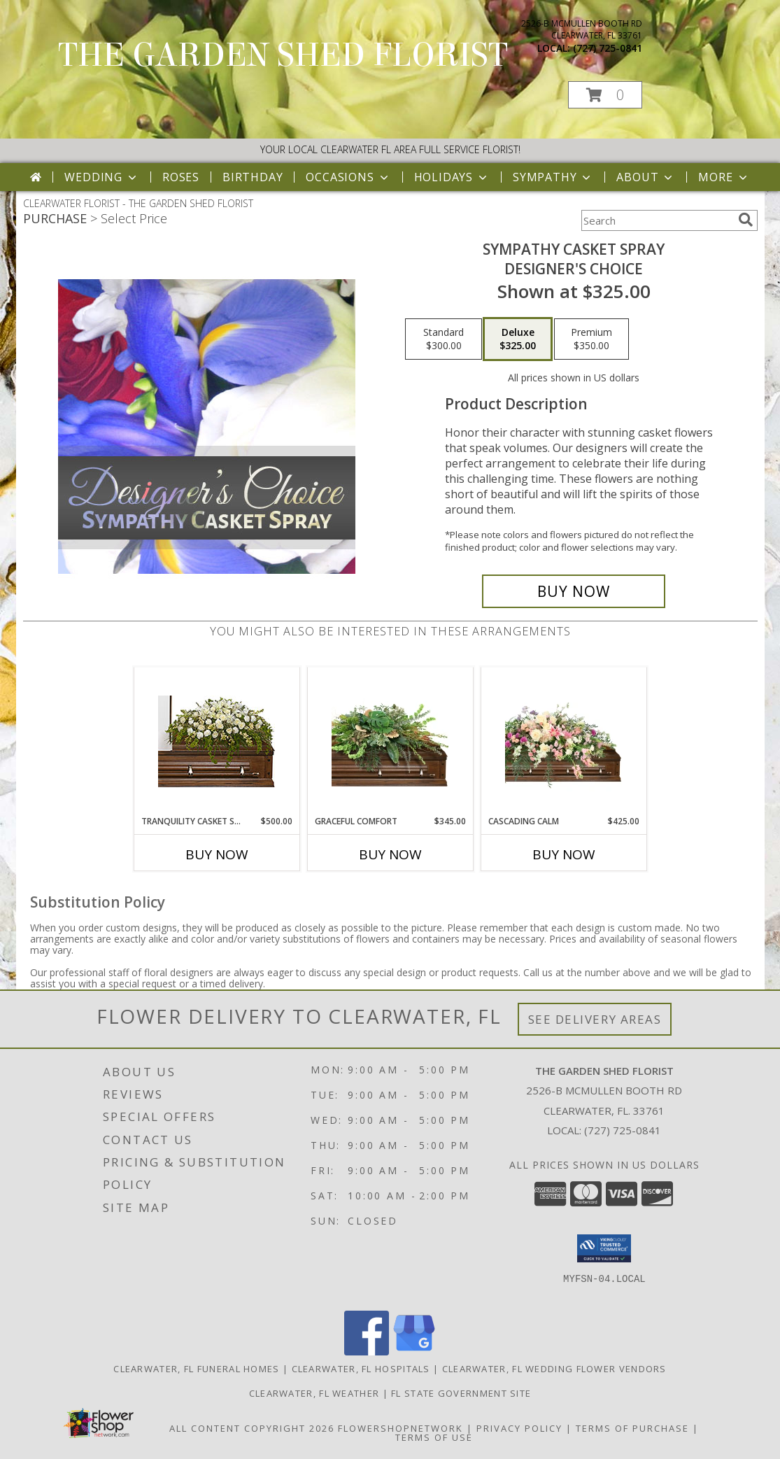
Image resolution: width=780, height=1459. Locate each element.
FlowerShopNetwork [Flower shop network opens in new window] (400, 1428)
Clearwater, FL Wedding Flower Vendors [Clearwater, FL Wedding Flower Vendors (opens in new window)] (554, 1368)
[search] (746, 219)
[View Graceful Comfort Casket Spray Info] (390, 741)
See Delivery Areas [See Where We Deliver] (595, 1019)
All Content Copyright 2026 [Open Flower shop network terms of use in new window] (251, 1428)
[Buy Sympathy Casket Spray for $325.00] (574, 591)
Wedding (101, 177)
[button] (605, 94)
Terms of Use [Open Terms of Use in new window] (434, 1437)
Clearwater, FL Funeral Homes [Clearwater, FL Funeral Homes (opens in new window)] (196, 1368)
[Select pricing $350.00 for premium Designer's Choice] (591, 339)
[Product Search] (657, 220)
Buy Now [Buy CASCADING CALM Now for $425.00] (563, 854)
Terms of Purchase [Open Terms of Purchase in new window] (632, 1428)
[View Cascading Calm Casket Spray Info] (563, 741)
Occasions (348, 177)
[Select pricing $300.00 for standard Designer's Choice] (443, 339)
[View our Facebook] (366, 1351)
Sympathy (553, 177)
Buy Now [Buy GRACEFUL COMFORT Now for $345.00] (390, 854)
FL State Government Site (461, 1393)
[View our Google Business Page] (414, 1351)
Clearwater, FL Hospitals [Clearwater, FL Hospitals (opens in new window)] (361, 1368)
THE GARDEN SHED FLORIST (283, 55)
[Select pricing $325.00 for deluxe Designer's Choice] (518, 339)
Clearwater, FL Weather (314, 1393)
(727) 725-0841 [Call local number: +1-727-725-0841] (607, 48)
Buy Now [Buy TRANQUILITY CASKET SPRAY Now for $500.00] (216, 854)
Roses (180, 177)
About (645, 177)
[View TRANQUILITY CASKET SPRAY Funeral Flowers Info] (216, 741)
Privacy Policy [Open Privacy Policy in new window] (519, 1428)
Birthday (252, 177)
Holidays (452, 177)
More (723, 177)
